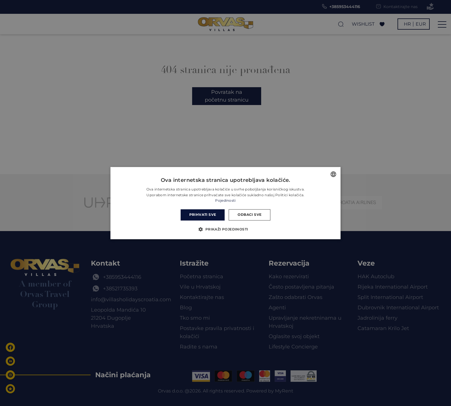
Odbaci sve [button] (249, 215)
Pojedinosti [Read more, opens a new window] (225, 201)
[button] (225, 229)
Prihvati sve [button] (202, 215)
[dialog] (225, 203)
